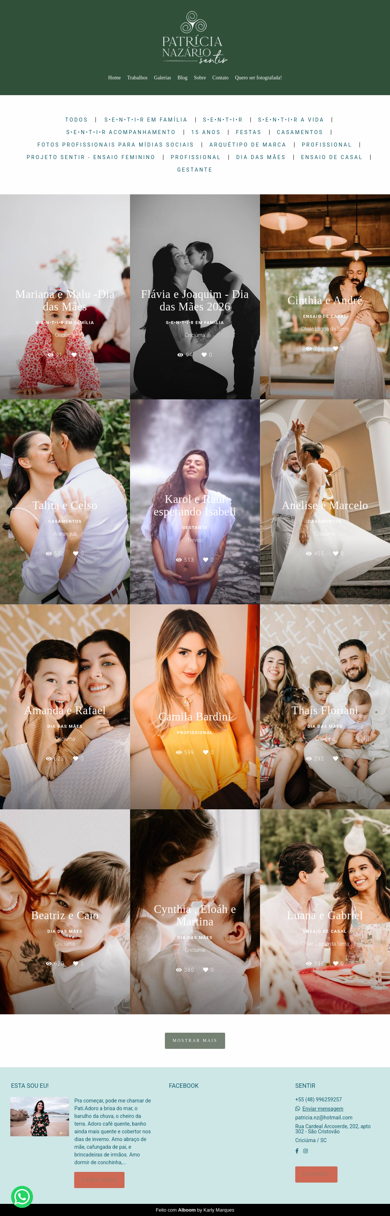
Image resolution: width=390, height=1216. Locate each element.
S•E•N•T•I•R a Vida (291, 119)
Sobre (200, 77)
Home (114, 77)
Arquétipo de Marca (248, 144)
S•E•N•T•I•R (223, 119)
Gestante (195, 169)
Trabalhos (137, 77)
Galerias (162, 77)
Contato (220, 77)
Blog (182, 77)
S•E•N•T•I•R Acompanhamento (121, 132)
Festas (248, 132)
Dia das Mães (261, 157)
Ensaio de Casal (332, 157)
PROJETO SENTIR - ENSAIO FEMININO (91, 157)
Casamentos (300, 132)
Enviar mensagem (322, 1108)
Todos (76, 119)
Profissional (327, 144)
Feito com (195, 1210)
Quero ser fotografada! (258, 77)
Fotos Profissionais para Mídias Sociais (115, 144)
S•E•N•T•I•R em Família (146, 119)
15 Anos (206, 132)
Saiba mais (99, 1179)
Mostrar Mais (195, 1040)
